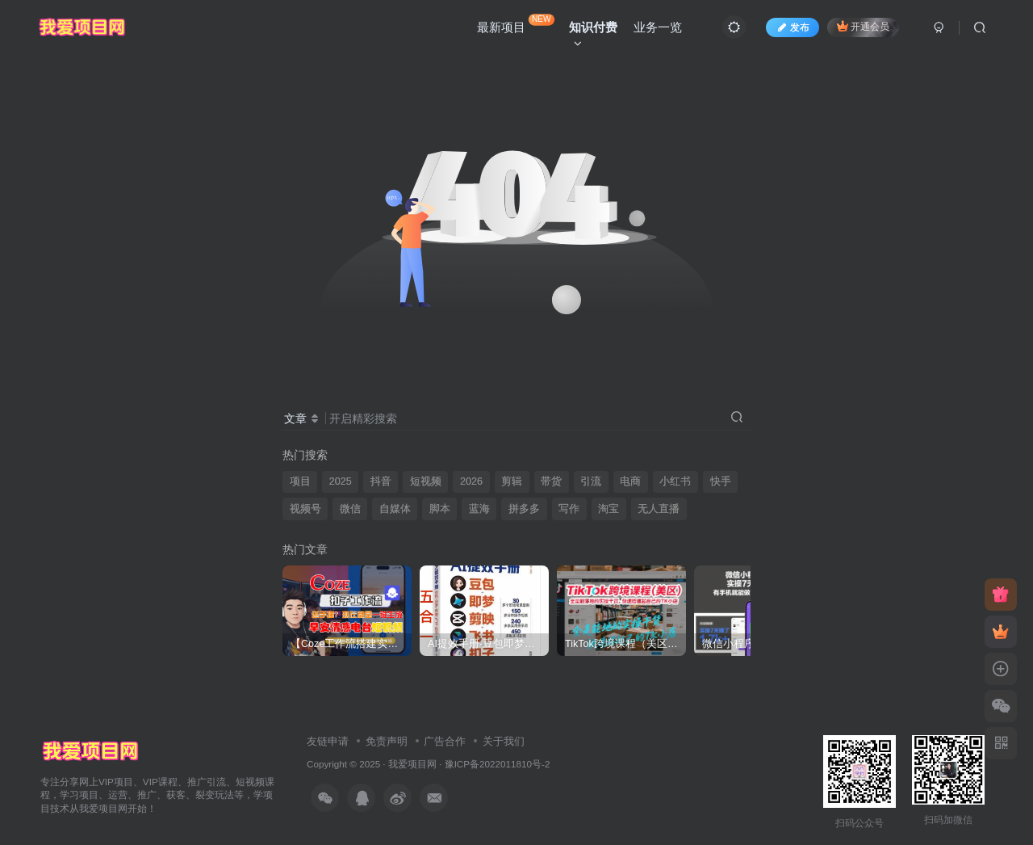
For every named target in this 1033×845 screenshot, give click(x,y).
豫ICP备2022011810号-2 (497, 764)
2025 (340, 481)
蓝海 (479, 509)
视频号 (305, 509)
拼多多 (524, 509)
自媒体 (395, 509)
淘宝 (608, 509)
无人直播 (659, 509)
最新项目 (515, 24)
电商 (630, 481)
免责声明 (387, 741)
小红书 (675, 481)
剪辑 (511, 481)
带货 (551, 481)
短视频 (425, 481)
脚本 (439, 509)
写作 (568, 509)
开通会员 (863, 26)
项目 (300, 481)
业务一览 (658, 27)
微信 (350, 509)
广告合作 (445, 741)
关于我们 (504, 741)
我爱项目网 (412, 764)
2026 (471, 481)
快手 (720, 481)
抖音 (380, 481)
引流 (590, 481)
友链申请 (328, 741)
